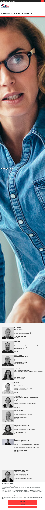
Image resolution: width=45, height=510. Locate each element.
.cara (18, 377)
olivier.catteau (17, 391)
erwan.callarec (17, 362)
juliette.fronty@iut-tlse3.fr (20, 450)
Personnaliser (22, 504)
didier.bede (17, 348)
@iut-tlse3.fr (24, 336)
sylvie (15, 377)
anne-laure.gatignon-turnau (21, 478)
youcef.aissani (17, 336)
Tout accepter (22, 501)
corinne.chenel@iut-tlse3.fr (20, 406)
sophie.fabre (17, 432)
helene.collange (18, 417)
